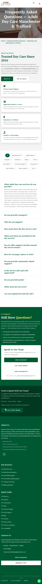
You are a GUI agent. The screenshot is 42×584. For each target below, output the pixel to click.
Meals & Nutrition (7, 485)
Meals (27, 159)
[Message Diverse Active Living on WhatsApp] (39, 581)
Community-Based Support (10, 479)
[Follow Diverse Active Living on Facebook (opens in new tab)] (4, 454)
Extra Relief (7, 164)
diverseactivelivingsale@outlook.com (26, 375)
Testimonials (6, 503)
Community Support (20, 164)
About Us (7, 79)
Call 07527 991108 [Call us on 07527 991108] (12, 410)
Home (3, 41)
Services (4, 500)
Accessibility (5, 528)
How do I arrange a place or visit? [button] (19, 254)
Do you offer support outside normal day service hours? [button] (20, 246)
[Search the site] (39, 3)
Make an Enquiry (21, 557)
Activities (18, 159)
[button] (34, 4)
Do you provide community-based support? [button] (19, 262)
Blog (3, 515)
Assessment (35, 164)
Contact (4, 519)
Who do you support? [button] (13, 222)
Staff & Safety (10, 168)
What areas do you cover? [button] (15, 287)
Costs (35, 159)
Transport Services (7, 482)
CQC (34, 168)
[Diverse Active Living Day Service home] (5, 4)
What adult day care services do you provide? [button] (20, 185)
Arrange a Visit (21, 563)
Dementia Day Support (9, 472)
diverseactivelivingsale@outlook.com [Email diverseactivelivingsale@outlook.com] (15, 552)
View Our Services (21, 371)
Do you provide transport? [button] (15, 215)
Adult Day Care (6, 469)
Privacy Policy (6, 522)
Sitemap (26, 580)
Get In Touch (21, 79)
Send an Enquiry (21, 360)
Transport (7, 159)
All (7, 155)
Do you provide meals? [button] (14, 280)
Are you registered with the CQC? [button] (19, 293)
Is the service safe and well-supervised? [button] (16, 271)
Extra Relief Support (8, 475)
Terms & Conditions (8, 525)
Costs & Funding (7, 509)
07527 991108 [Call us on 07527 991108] (7, 549)
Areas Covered (23, 168)
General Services (17, 155)
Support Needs (30, 155)
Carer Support (6, 512)
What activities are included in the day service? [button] (20, 237)
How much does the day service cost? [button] (20, 229)
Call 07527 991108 (21, 366)
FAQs (3, 506)
